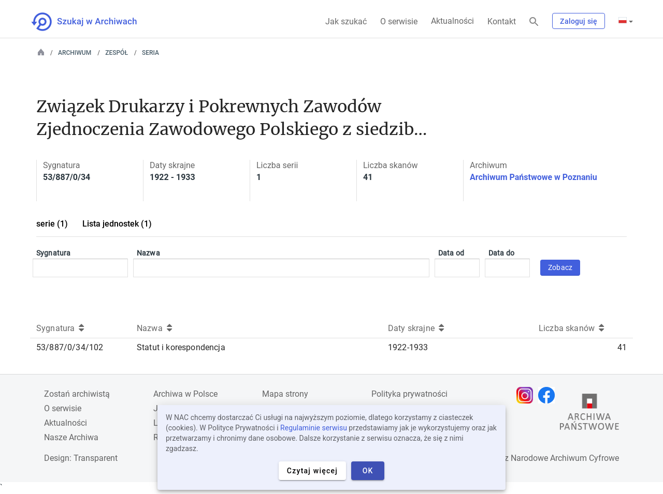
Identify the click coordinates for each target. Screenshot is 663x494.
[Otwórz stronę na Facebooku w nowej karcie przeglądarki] (549, 395)
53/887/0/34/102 (69, 347)
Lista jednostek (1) (117, 224)
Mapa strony (285, 394)
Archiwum (74, 52)
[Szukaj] (534, 22)
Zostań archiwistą (77, 394)
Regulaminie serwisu (313, 428)
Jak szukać (346, 21)
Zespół (116, 52)
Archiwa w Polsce (185, 394)
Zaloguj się (578, 21)
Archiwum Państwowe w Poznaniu (533, 177)
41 (622, 347)
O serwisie (398, 21)
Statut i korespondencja (181, 347)
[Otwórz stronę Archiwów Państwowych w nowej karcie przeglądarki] (589, 414)
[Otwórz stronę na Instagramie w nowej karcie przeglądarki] (527, 395)
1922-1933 (408, 347)
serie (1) (52, 224)
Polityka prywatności (409, 394)
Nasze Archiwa (71, 437)
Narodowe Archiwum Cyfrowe (565, 458)
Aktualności (452, 21)
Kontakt (501, 21)
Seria (150, 52)
